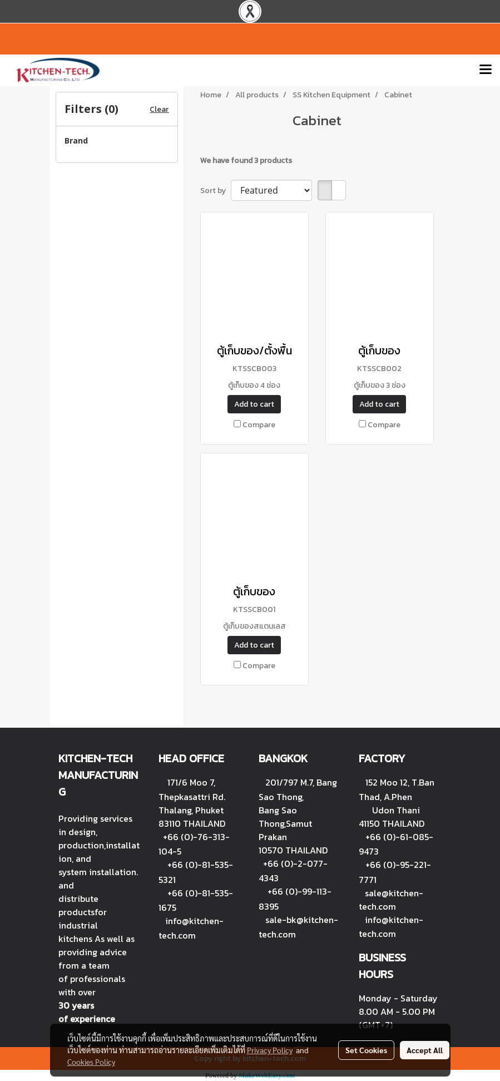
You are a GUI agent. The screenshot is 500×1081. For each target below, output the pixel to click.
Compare (258, 425)
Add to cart (254, 404)
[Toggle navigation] (485, 70)
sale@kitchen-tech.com (391, 900)
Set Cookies (366, 1050)
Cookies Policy (91, 1062)
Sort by (215, 190)
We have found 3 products (246, 160)
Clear (159, 109)
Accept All (425, 1050)
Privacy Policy (270, 1050)
